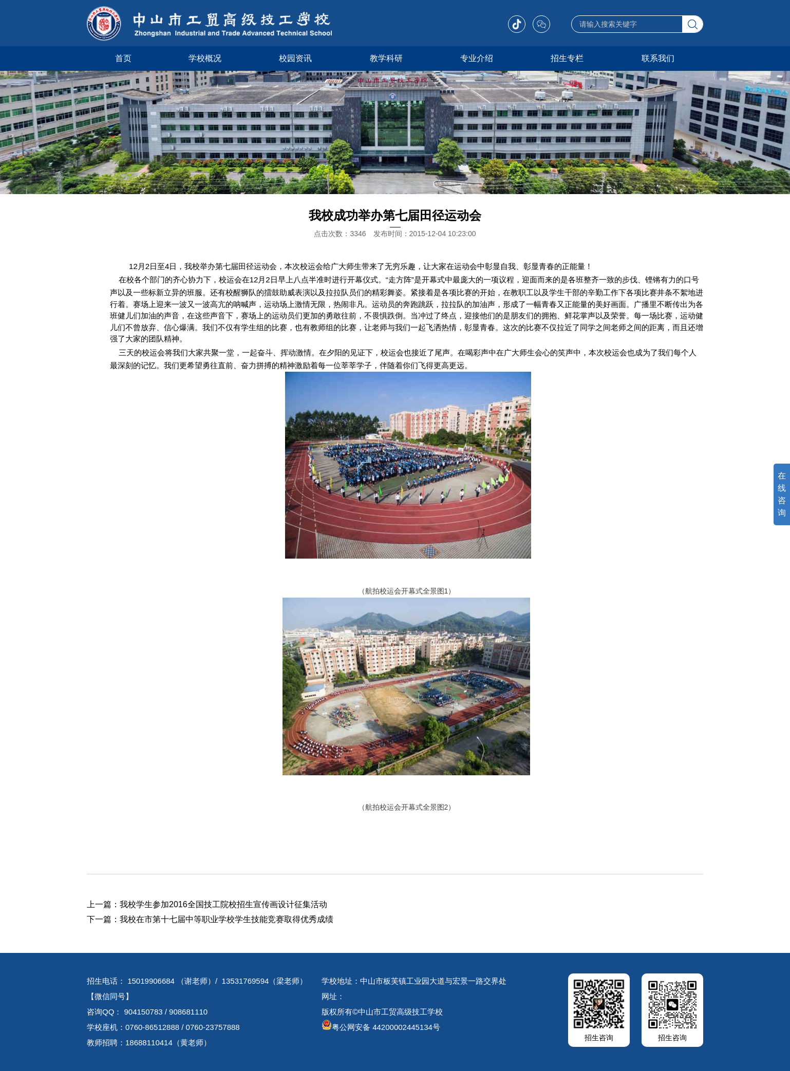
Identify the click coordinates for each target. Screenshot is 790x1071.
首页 (123, 58)
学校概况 (205, 58)
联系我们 (658, 58)
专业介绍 (476, 58)
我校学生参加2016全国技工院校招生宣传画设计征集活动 (223, 904)
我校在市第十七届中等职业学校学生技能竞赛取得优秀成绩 (226, 919)
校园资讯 (295, 58)
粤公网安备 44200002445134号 (381, 1027)
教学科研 (386, 58)
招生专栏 (567, 58)
